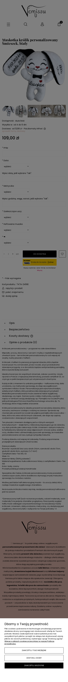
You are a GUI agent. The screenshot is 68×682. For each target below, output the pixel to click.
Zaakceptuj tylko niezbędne (34, 650)
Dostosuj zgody (34, 658)
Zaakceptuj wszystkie (34, 665)
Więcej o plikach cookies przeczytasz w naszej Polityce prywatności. (29, 642)
